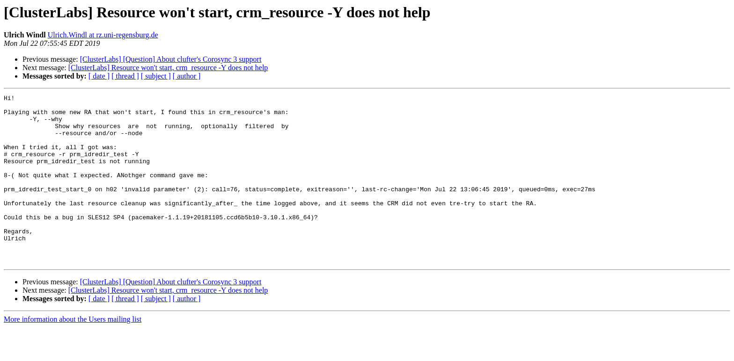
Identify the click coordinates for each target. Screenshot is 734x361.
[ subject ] (156, 76)
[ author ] (187, 76)
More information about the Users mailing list (72, 353)
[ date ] (99, 76)
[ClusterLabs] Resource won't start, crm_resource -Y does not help (168, 68)
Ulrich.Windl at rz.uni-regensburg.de (103, 35)
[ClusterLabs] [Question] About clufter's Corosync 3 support (171, 59)
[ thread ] (125, 76)
